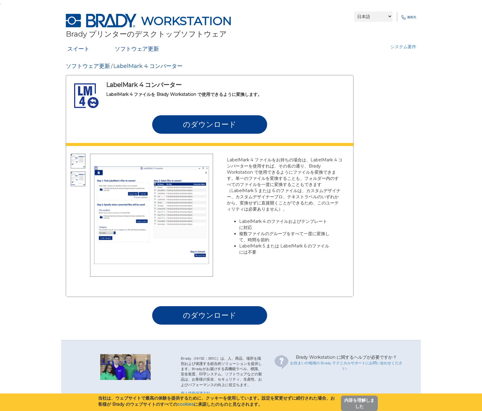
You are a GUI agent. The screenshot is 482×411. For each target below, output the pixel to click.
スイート (78, 48)
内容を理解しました (359, 403)
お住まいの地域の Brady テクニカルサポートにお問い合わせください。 (346, 365)
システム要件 (403, 46)
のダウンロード (209, 124)
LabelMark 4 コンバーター (148, 66)
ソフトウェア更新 (137, 48)
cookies (185, 404)
